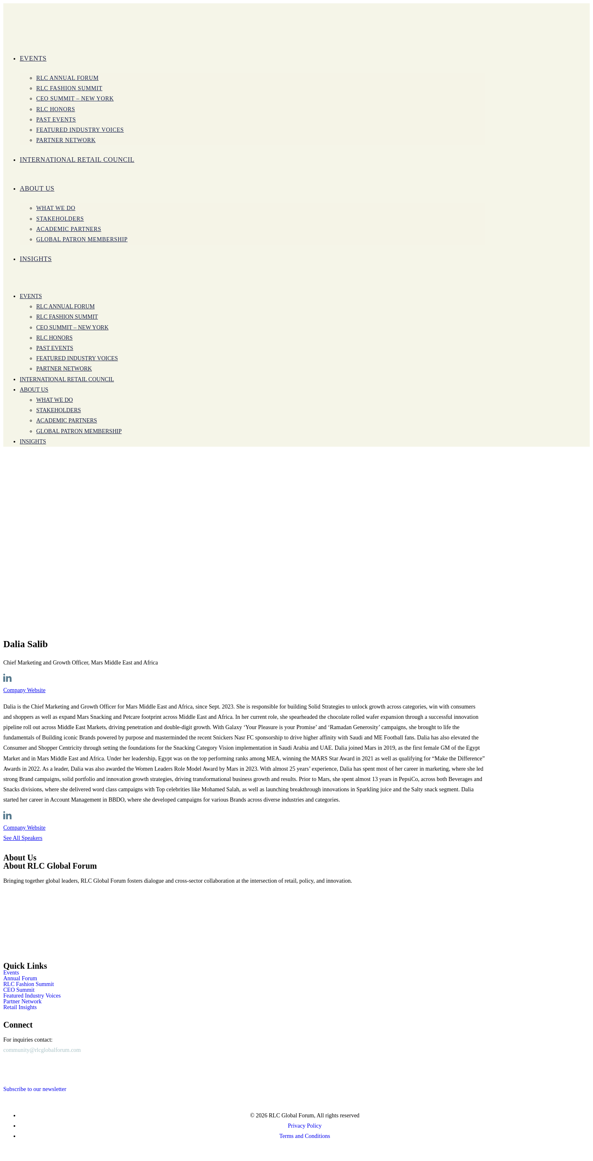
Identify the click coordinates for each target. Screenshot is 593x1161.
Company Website (24, 690)
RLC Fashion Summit (67, 317)
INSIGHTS (33, 441)
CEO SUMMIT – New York (72, 327)
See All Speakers (22, 838)
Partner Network (22, 1002)
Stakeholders (58, 410)
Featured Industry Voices (77, 358)
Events (31, 296)
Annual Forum (20, 978)
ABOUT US (34, 390)
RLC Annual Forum (65, 306)
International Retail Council (67, 379)
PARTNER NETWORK (64, 369)
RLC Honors (54, 338)
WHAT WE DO (54, 400)
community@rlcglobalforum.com (42, 1050)
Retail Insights (20, 1007)
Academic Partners (66, 420)
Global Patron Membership (78, 431)
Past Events (54, 348)
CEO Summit (19, 990)
